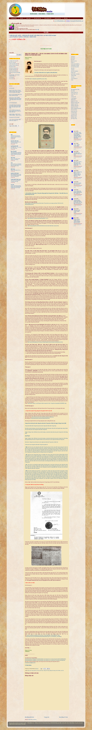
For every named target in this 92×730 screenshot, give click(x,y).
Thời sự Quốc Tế (74, 78)
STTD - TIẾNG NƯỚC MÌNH (77, 145)
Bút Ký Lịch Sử (58, 18)
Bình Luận (28, 18)
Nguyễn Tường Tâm (74, 105)
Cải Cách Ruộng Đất (75, 66)
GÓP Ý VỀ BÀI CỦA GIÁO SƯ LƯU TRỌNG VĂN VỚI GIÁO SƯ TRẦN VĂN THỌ (15, 111)
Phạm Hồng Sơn (74, 111)
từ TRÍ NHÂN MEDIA (13, 102)
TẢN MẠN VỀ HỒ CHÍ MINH (14, 117)
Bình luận (73, 59)
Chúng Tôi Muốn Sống (13, 65)
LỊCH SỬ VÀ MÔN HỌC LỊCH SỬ (77, 184)
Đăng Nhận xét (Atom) (32, 719)
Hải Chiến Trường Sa (13, 68)
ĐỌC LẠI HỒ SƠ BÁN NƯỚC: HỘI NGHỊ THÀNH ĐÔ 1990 (15, 95)
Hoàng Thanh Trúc (74, 92)
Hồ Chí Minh (58, 670)
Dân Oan (72, 68)
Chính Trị (72, 62)
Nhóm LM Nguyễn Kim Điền (76, 108)
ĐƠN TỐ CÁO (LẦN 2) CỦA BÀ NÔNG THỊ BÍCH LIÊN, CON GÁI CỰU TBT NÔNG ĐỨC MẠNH (15, 91)
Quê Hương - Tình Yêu (75, 74)
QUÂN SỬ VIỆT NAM (15, 173)
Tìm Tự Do (11, 78)
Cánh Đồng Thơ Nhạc (75, 65)
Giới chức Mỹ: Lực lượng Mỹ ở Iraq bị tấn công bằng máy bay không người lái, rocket (16, 165)
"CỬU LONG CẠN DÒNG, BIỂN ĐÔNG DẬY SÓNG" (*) (15, 120)
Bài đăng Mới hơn (29, 717)
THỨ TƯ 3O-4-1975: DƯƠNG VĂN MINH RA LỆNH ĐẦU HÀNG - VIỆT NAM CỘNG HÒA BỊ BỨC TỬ (15, 99)
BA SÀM (12, 184)
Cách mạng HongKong (75, 63)
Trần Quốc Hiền (74, 114)
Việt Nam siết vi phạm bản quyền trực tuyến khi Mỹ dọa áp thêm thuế (16, 136)
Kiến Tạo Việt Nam (74, 71)
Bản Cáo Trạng (30, 670)
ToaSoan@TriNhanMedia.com (76, 21)
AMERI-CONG (33, 36)
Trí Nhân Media (14, 18)
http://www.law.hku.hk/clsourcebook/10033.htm (40, 418)
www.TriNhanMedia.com (59, 21)
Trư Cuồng (11, 77)
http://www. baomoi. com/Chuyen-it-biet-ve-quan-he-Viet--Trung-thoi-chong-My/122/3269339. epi (47, 403)
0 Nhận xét (76, 140)
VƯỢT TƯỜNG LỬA (18, 39)
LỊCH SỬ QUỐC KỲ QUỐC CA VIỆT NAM (19, 36)
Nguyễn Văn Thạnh (74, 106)
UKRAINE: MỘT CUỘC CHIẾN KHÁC (77, 211)
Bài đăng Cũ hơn (63, 717)
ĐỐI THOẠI (13, 169)
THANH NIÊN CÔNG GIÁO (16, 179)
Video (72, 79)
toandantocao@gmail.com (30, 662)
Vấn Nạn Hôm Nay (37, 18)
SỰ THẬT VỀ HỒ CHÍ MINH (50, 35)
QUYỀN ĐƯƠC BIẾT (14, 146)
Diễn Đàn (66, 18)
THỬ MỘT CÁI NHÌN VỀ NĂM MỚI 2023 (78, 154)
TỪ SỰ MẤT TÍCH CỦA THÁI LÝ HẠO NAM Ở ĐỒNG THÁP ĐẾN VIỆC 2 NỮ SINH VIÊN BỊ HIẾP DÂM (15, 106)
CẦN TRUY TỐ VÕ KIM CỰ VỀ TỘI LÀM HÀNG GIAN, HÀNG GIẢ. (77, 163)
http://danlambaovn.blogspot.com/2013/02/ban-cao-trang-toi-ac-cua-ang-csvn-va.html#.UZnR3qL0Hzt (45, 660)
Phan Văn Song (74, 109)
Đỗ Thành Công (74, 118)
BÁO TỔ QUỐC (14, 151)
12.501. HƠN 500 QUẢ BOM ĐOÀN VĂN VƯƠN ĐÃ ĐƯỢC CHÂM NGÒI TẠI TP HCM (16, 186)
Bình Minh (73, 90)
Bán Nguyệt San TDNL (75, 89)
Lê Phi (72, 95)
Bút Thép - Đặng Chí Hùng (44, 670)
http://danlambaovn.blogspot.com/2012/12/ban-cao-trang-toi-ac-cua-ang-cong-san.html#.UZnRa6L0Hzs (45, 659)
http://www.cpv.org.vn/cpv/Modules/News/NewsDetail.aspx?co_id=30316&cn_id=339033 (43, 636)
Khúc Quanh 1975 (47, 18)
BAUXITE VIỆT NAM (14, 140)
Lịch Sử (62, 670)
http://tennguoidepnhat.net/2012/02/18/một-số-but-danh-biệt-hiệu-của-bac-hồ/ (43, 225)
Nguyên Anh (73, 99)
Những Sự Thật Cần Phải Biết (14, 72)
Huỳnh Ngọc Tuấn (74, 93)
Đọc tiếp (37, 29)
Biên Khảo (73, 58)
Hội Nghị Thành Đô (12, 69)
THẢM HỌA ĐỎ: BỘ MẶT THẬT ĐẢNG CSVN (32, 35)
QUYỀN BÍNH (11, 88)
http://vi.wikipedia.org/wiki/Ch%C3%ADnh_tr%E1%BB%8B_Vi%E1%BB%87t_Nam (43, 635)
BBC (12, 134)
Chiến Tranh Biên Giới (13, 63)
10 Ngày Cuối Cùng (12, 60)
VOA (12, 162)
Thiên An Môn (73, 75)
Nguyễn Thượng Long (75, 102)
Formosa (72, 69)
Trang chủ (46, 717)
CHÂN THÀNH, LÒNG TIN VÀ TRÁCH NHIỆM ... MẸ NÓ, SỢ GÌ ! (15, 115)
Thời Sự (21, 18)
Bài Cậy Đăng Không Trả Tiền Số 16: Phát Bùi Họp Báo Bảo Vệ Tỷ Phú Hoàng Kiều (16, 175)
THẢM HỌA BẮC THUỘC (15, 35)
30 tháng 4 (73, 56)
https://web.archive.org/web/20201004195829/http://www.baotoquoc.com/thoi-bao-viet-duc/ (16, 153)
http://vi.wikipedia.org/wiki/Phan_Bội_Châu (38, 78)
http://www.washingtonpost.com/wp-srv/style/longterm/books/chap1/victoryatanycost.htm (45, 342)
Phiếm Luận (73, 72)
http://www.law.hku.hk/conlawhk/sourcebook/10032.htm (43, 417)
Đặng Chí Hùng (52, 670)
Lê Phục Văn (73, 96)
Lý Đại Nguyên (73, 98)
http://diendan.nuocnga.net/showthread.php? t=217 (38, 218)
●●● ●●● (10, 39)
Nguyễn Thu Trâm (74, 101)
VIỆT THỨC (13, 157)
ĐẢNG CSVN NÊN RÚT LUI (15, 170)
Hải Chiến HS (11, 66)
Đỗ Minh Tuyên (74, 117)
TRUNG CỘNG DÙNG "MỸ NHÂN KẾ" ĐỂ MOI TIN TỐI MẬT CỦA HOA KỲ (78, 202)
